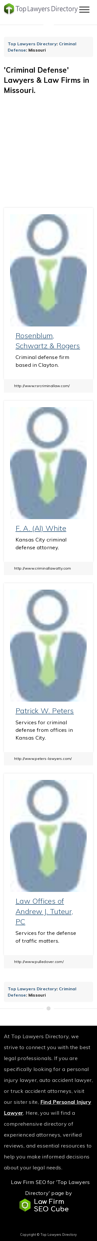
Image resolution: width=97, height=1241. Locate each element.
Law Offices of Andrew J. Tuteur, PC (44, 911)
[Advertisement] (48, 156)
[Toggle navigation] (84, 10)
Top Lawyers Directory (32, 43)
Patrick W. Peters (45, 710)
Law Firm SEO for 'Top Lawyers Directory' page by (50, 1195)
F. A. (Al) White (41, 528)
